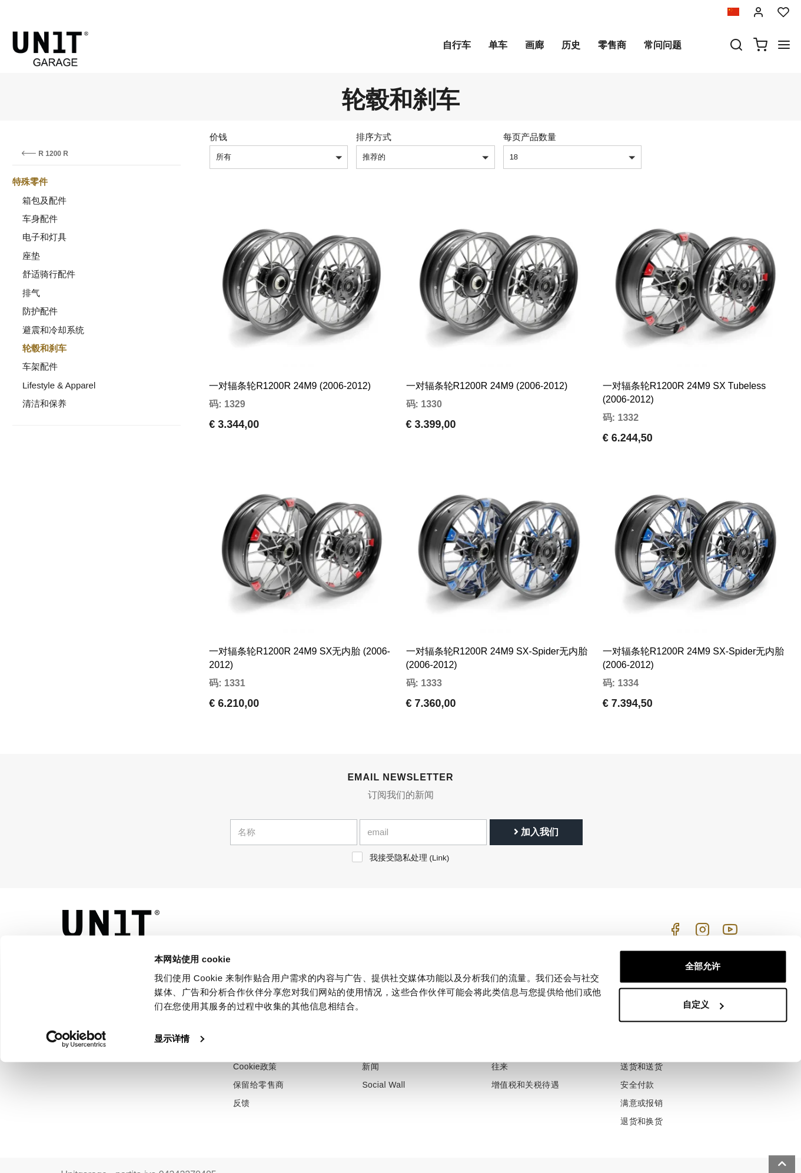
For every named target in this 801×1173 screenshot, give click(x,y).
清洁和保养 (44, 403)
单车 (497, 45)
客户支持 (508, 997)
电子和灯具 (44, 237)
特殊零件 (30, 182)
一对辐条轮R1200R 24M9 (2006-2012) (290, 370)
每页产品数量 (529, 137)
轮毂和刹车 (44, 348)
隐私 (241, 1016)
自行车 (457, 45)
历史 (570, 45)
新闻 (370, 1034)
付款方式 (637, 1016)
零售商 (612, 45)
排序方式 (373, 137)
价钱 (218, 137)
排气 (31, 293)
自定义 (703, 1116)
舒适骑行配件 (48, 274)
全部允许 (702, 1077)
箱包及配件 (44, 200)
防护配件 (40, 311)
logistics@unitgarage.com (133, 979)
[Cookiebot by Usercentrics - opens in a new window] (76, 1150)
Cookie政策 (255, 1034)
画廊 (534, 45)
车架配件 (40, 366)
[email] (423, 800)
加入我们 (536, 800)
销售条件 (637, 979)
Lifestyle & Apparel (58, 385)
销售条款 (637, 997)
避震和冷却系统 (53, 330)
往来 (499, 1034)
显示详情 (172, 1150)
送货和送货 (641, 1034)
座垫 (31, 256)
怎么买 (504, 979)
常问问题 (663, 45)
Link (439, 825)
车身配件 (40, 219)
